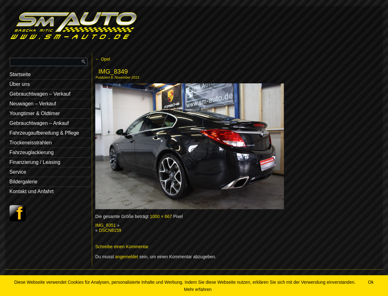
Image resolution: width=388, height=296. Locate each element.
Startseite (20, 74)
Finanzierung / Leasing (34, 162)
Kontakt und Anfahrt (31, 191)
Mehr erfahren (198, 289)
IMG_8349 (113, 71)
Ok (371, 282)
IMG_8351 (105, 225)
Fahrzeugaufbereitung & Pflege (44, 133)
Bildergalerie (23, 181)
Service (17, 172)
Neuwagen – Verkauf (32, 103)
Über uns (19, 84)
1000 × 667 (161, 216)
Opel (102, 59)
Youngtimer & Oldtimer (34, 113)
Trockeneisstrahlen (30, 142)
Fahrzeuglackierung (31, 152)
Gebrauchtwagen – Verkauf (39, 94)
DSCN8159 (110, 230)
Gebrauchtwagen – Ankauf (39, 123)
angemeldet (126, 256)
